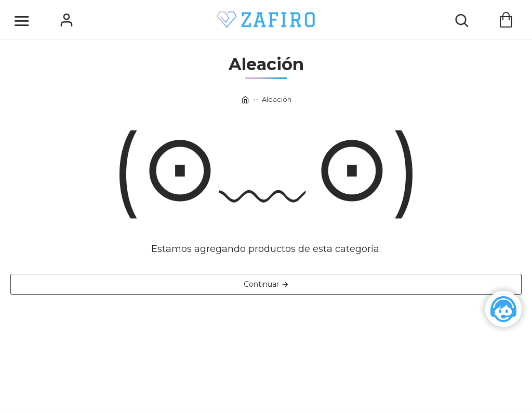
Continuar (261, 284)
